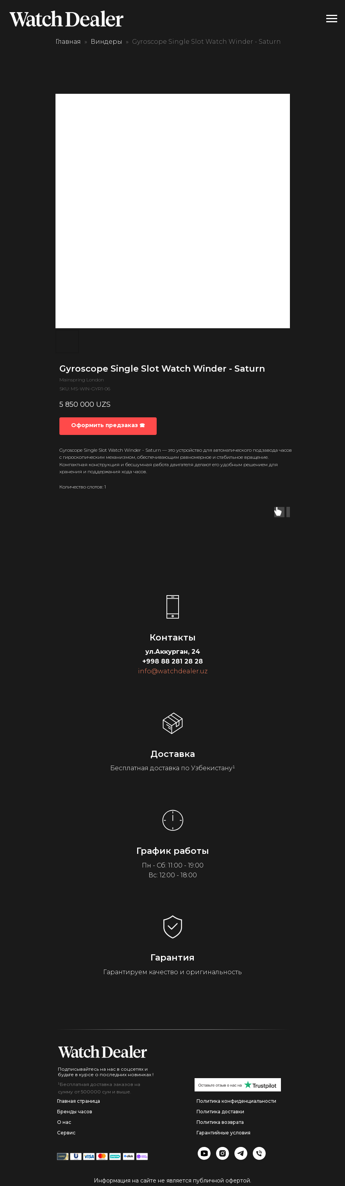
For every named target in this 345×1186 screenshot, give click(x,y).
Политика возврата (220, 1122)
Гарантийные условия (223, 1133)
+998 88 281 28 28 (172, 661)
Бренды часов (74, 1111)
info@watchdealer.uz (172, 671)
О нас (64, 1122)
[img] (102, 1051)
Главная (68, 41)
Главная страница (78, 1101)
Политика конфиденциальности (236, 1101)
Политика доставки (220, 1111)
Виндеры (106, 41)
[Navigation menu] (331, 19)
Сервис (66, 1133)
